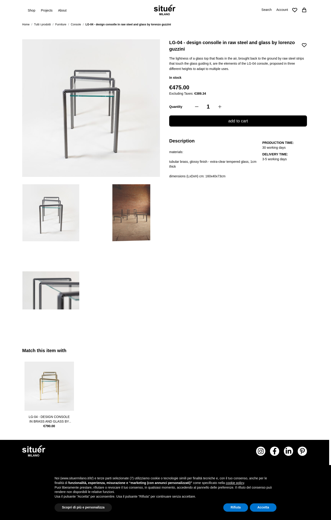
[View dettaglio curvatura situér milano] (51, 290)
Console (76, 24)
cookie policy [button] (235, 483)
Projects (47, 10)
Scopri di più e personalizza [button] (83, 507)
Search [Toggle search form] (266, 10)
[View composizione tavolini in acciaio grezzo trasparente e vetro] (131, 213)
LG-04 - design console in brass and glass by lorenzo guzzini (49, 419)
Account (282, 10)
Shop (31, 10)
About (62, 10)
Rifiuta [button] (236, 507)
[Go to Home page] (164, 10)
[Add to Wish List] (304, 45)
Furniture (60, 24)
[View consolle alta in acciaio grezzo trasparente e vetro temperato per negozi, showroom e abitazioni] (51, 213)
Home (26, 24)
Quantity (175, 107)
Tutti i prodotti (42, 24)
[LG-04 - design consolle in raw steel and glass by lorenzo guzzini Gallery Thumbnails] (91, 251)
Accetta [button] (263, 507)
